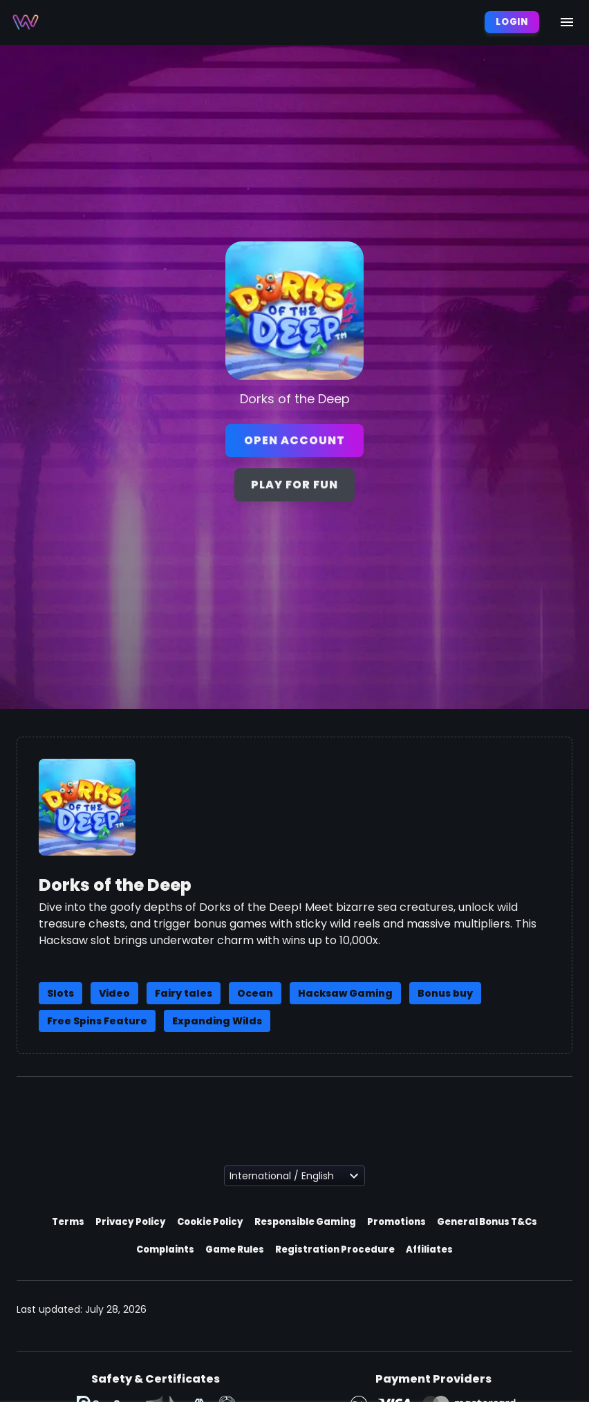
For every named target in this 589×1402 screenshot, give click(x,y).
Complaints (165, 1249)
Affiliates (429, 1249)
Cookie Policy (210, 1221)
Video (114, 993)
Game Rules (234, 1249)
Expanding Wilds (217, 1021)
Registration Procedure (335, 1249)
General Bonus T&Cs (487, 1221)
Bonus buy (445, 993)
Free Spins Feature (97, 1021)
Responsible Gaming (305, 1221)
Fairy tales (183, 993)
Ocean (255, 993)
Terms (68, 1221)
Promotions (396, 1221)
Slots (60, 993)
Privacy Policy (130, 1221)
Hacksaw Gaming (345, 993)
